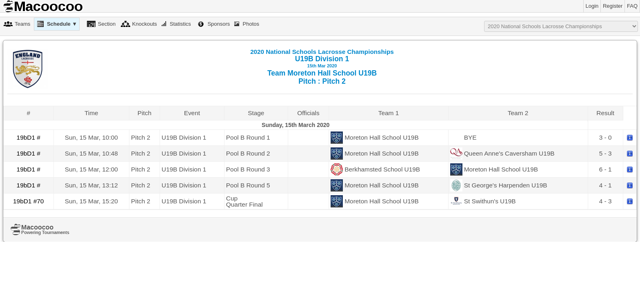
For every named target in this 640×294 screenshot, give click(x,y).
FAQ (632, 6)
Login (592, 6)
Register (612, 6)
